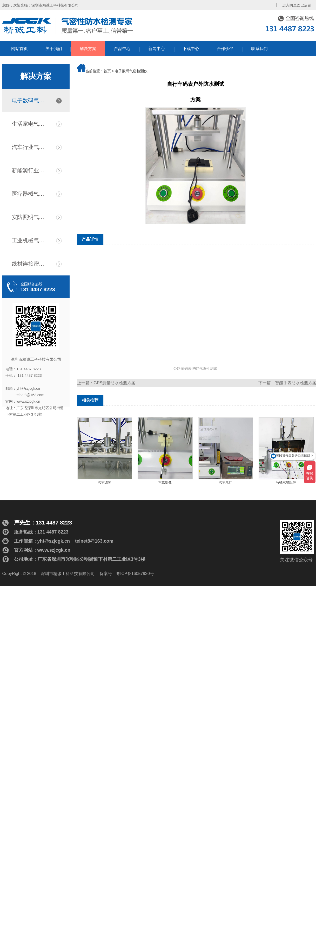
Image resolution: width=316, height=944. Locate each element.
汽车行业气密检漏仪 (30, 147)
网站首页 (19, 48)
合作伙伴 (225, 48)
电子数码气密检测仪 (30, 100)
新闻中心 (156, 48)
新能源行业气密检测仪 (30, 170)
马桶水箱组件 (286, 482)
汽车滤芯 (104, 482)
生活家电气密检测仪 (30, 124)
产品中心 (122, 48)
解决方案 (88, 48)
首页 (107, 71)
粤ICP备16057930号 (135, 573)
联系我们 (259, 48)
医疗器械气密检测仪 (30, 194)
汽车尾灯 (225, 482)
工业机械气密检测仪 (30, 240)
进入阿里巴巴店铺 (296, 5)
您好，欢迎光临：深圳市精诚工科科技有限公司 (40, 5)
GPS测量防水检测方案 (115, 383)
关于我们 (53, 48)
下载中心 (191, 48)
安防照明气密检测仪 (30, 217)
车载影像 (165, 482)
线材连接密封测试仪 (30, 264)
